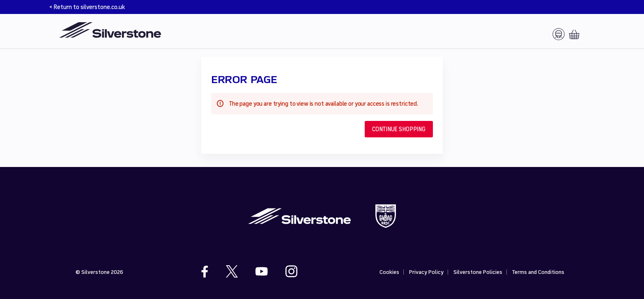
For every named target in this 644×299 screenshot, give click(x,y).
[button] (399, 129)
